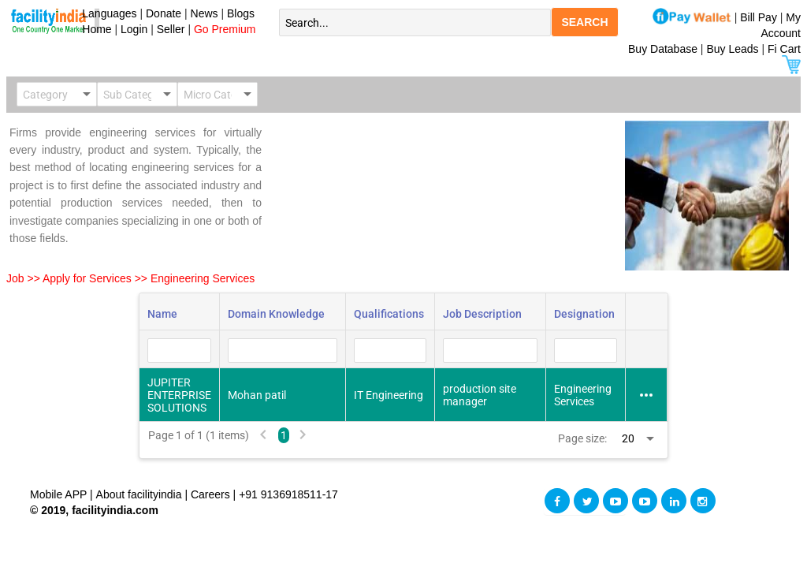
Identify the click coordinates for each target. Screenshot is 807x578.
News (206, 13)
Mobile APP (60, 494)
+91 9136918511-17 (288, 494)
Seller (171, 29)
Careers (210, 494)
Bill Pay (760, 17)
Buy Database (662, 49)
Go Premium (225, 29)
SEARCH (584, 22)
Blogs (241, 13)
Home (94, 29)
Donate (163, 13)
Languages (106, 13)
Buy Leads (732, 49)
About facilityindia (140, 494)
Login (134, 29)
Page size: (582, 438)
